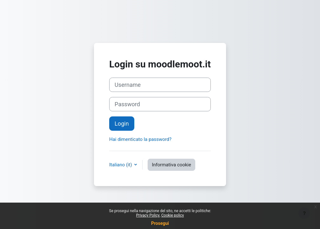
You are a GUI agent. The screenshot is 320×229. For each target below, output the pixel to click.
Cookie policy (172, 215)
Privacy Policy (148, 215)
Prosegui (160, 223)
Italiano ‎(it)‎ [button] (121, 165)
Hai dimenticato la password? (140, 139)
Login (122, 123)
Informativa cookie (171, 165)
